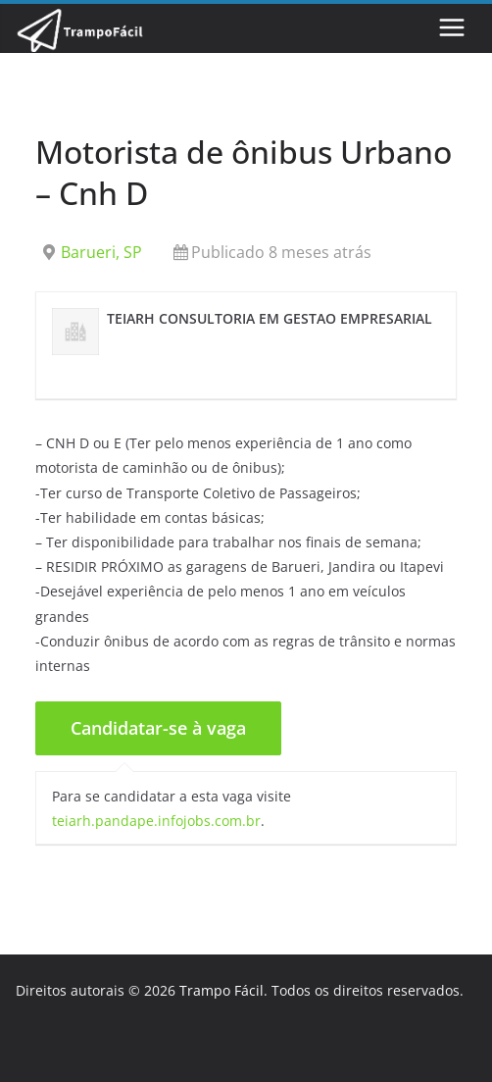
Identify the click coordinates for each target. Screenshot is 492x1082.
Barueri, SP (101, 252)
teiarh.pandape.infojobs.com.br (156, 820)
